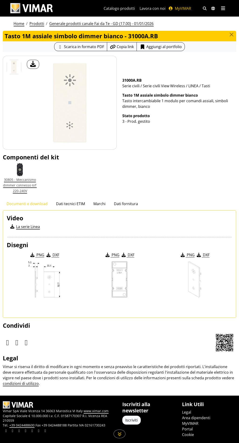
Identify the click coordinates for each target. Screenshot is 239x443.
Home (19, 23)
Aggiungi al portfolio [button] (161, 46)
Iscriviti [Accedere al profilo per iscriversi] (131, 420)
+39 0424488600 (22, 425)
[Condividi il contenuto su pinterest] (19, 431)
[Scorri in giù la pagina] (120, 433)
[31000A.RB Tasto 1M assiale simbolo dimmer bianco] (14, 67)
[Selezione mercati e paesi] (213, 8)
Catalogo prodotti (119, 8)
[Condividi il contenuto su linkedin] (6, 431)
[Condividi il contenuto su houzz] (38, 431)
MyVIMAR (179, 8)
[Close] (231, 34)
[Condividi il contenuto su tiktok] (45, 431)
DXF (52, 254)
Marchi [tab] (99, 203)
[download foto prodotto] (33, 64)
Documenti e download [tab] (27, 203)
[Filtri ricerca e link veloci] (204, 8)
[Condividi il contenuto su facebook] (12, 431)
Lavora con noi (152, 8)
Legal (186, 412)
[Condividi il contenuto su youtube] (32, 431)
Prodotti (36, 23)
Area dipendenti (196, 417)
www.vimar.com (96, 411)
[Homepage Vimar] (31, 8)
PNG (37, 254)
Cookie (188, 434)
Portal (187, 429)
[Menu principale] (223, 8)
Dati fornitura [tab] (126, 203)
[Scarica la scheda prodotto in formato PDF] (80, 46)
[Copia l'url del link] (122, 46)
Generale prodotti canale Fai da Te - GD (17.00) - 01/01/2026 (101, 23)
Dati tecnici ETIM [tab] (70, 203)
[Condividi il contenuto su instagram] (25, 431)
